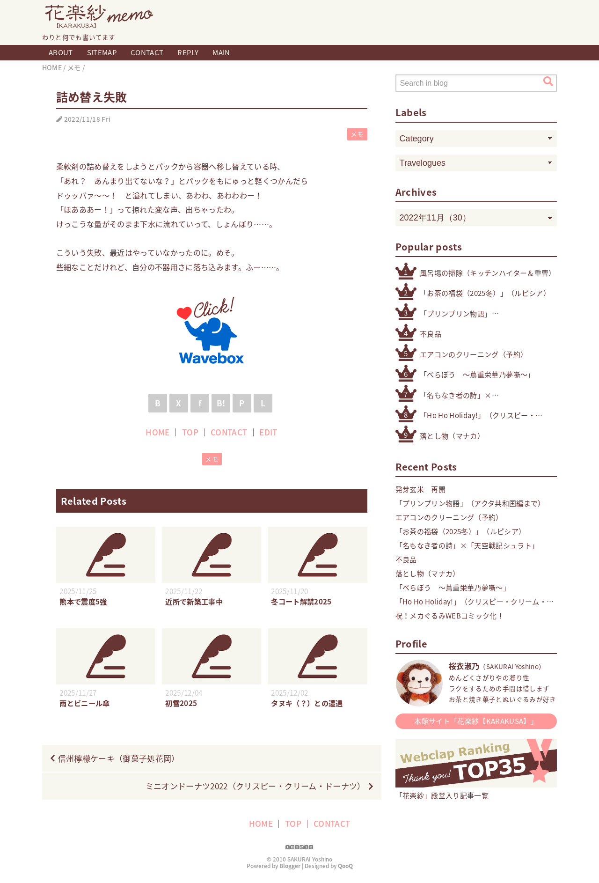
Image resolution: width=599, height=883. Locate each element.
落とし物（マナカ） (452, 436)
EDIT (268, 432)
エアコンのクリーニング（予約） (473, 354)
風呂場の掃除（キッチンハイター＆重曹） (487, 273)
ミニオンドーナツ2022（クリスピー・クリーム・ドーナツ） (255, 786)
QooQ (345, 865)
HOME (157, 432)
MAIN (221, 52)
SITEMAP (102, 52)
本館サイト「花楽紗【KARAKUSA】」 (476, 721)
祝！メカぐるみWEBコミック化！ (449, 616)
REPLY (187, 52)
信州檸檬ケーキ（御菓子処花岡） (119, 758)
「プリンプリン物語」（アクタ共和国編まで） (459, 314)
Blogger (289, 865)
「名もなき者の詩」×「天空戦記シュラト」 (455, 395)
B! (221, 403)
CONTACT (147, 52)
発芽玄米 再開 (420, 489)
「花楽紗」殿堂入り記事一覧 (476, 790)
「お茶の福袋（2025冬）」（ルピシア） (485, 293)
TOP (190, 432)
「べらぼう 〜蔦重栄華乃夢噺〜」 (477, 374)
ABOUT (61, 52)
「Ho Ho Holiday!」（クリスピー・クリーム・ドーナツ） (477, 415)
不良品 (430, 334)
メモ (357, 134)
